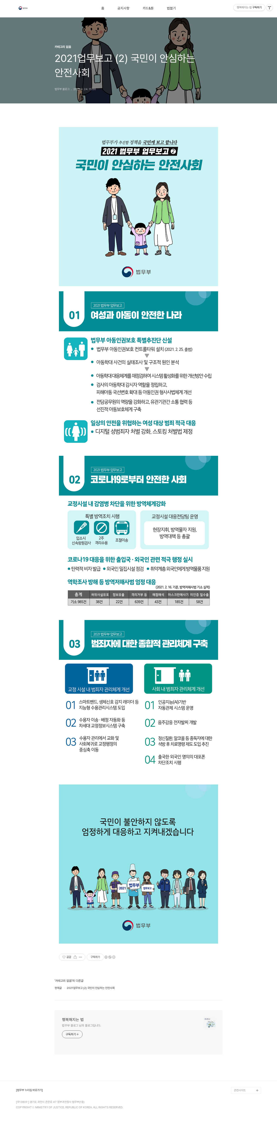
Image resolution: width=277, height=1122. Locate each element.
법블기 (171, 8)
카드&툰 (148, 8)
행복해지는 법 (73, 1019)
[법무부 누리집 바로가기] (29, 1090)
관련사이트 (240, 1090)
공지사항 (123, 8)
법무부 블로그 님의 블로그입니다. (81, 1025)
